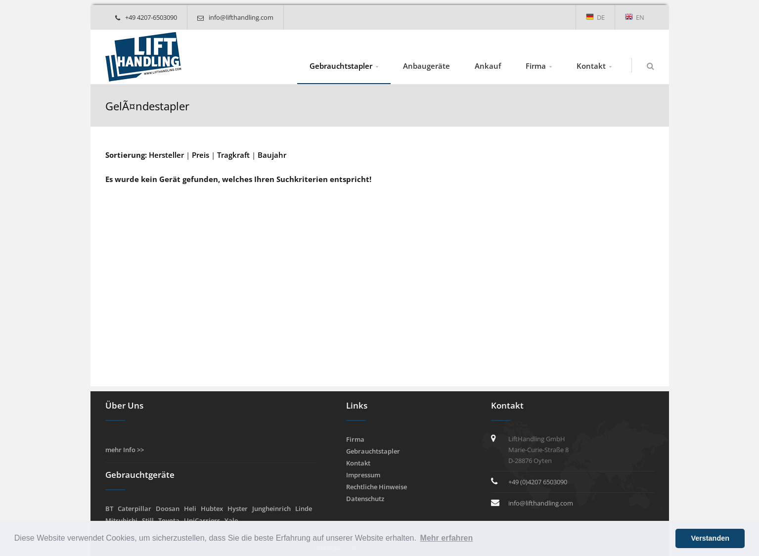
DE (595, 17)
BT (109, 508)
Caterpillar (134, 508)
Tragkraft (233, 155)
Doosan (167, 508)
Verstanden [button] (710, 538)
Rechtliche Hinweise (376, 486)
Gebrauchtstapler (341, 66)
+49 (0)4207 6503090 (537, 481)
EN (634, 17)
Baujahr (272, 155)
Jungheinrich (271, 508)
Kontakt (591, 66)
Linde (303, 508)
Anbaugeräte (426, 66)
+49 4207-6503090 (146, 17)
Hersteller (166, 155)
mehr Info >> (124, 449)
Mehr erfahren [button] (446, 538)
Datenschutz (365, 498)
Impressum (363, 474)
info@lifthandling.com (235, 17)
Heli (190, 508)
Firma (536, 66)
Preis (200, 155)
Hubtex (212, 508)
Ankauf (488, 66)
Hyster (237, 508)
